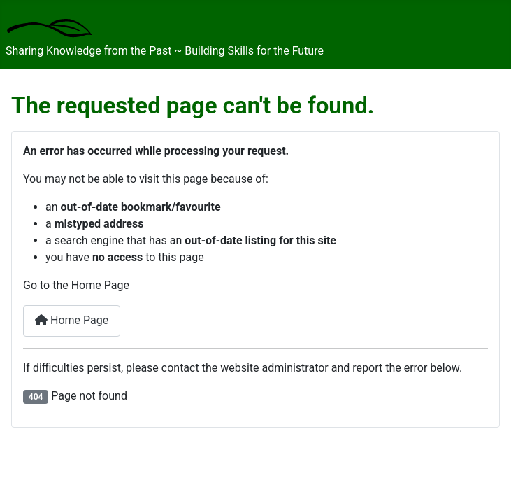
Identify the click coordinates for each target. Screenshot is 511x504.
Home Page (71, 320)
